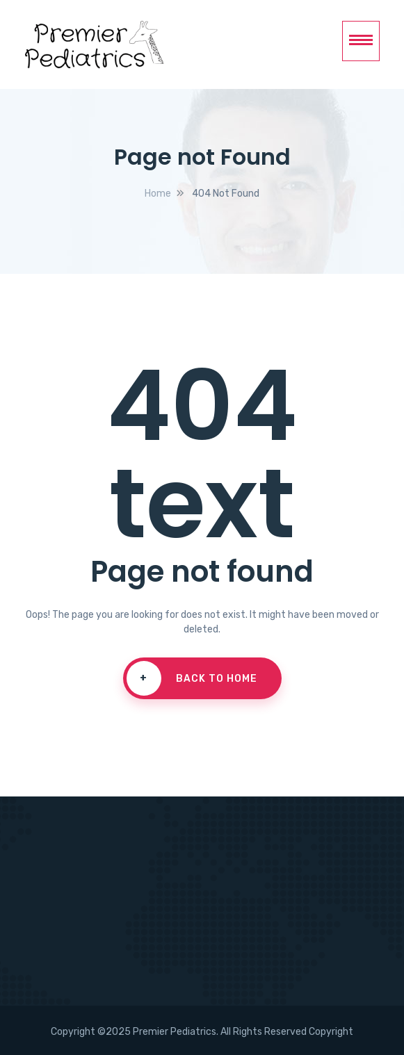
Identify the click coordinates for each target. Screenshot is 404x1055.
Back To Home (192, 678)
